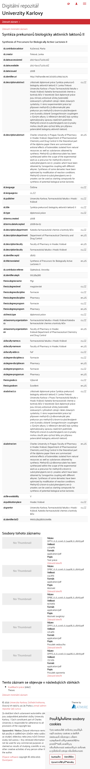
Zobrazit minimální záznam (15, 29)
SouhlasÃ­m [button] (56, 756)
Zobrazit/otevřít (54, 563)
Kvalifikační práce (16, 687)
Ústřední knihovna (36, 702)
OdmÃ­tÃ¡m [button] (69, 756)
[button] (68, 3)
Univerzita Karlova (18, 702)
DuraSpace (7, 760)
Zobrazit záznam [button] (11, 22)
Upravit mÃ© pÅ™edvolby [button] (62, 762)
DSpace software (10, 757)
